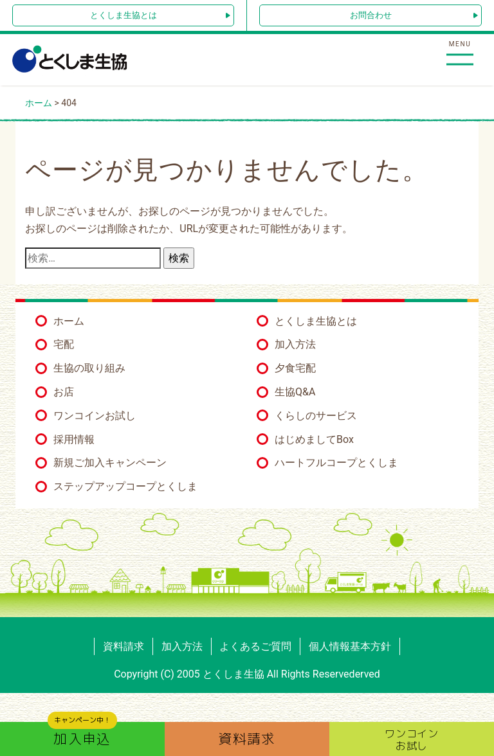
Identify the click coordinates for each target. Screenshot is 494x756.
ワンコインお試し (94, 416)
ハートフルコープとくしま (336, 462)
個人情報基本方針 (350, 646)
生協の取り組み (89, 368)
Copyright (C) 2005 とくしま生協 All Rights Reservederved (247, 674)
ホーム (68, 321)
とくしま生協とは (123, 15)
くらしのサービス (316, 416)
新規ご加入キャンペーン (110, 462)
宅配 (63, 344)
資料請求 (123, 646)
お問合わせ (371, 15)
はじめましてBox (314, 439)
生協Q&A (295, 392)
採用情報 (74, 439)
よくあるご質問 (255, 646)
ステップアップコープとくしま (125, 486)
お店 (63, 392)
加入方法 (295, 344)
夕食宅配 (295, 368)
